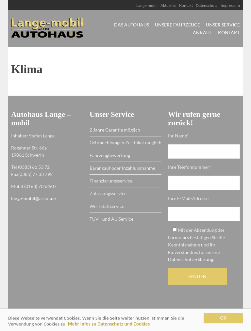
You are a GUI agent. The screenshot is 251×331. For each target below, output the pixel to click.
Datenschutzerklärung (190, 259)
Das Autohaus (131, 25)
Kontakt (186, 5)
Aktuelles (168, 5)
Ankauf (202, 32)
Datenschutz (207, 5)
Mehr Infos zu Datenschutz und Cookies (109, 327)
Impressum (230, 5)
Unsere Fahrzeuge (177, 25)
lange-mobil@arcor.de (33, 198)
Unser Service (223, 25)
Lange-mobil (147, 5)
